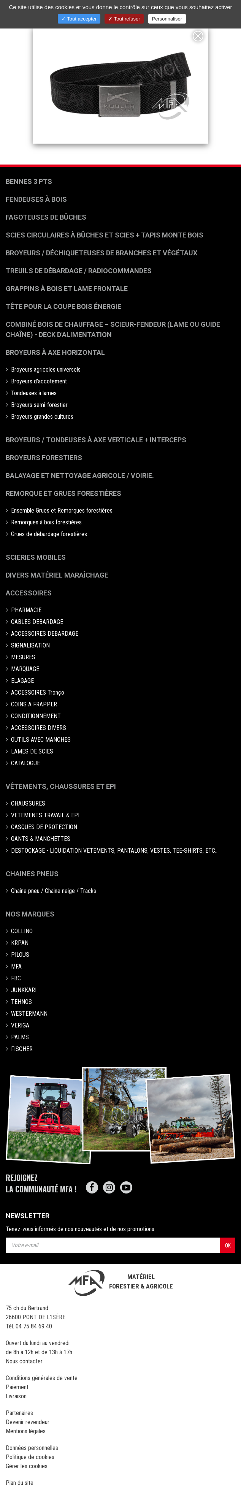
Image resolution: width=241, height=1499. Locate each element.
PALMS (20, 1037)
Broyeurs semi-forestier (39, 404)
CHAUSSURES (28, 803)
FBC (16, 978)
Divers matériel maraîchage (57, 575)
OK (228, 1245)
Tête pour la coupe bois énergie (64, 306)
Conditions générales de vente (42, 1378)
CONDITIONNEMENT (36, 716)
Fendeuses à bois (36, 199)
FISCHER (22, 1049)
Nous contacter (24, 1361)
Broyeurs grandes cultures (42, 416)
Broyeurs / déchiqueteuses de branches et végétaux (101, 253)
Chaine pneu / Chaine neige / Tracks (53, 890)
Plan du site (19, 1482)
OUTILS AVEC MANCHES (41, 739)
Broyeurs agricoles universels (46, 369)
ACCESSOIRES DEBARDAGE (44, 633)
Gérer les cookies (27, 1466)
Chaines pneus (32, 874)
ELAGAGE (22, 680)
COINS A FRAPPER (34, 704)
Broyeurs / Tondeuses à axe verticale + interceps (96, 440)
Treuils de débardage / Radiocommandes (79, 271)
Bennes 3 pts (29, 181)
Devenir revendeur (27, 1422)
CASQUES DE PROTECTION (44, 827)
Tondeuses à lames (34, 393)
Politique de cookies (30, 1457)
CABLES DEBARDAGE (37, 621)
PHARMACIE (26, 610)
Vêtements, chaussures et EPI (61, 786)
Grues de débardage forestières (49, 534)
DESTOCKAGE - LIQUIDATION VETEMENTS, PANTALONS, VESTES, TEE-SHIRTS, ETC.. (114, 850)
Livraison (16, 1396)
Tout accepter (79, 19)
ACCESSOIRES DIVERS (38, 727)
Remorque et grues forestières (63, 493)
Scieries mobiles (36, 557)
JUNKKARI (23, 990)
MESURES (23, 657)
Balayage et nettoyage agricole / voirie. (80, 476)
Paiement (17, 1387)
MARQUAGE (25, 669)
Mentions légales (26, 1431)
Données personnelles (32, 1448)
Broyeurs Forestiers (44, 458)
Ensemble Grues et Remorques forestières (62, 510)
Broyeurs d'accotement (39, 381)
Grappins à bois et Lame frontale (67, 289)
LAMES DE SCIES (32, 751)
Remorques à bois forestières (46, 522)
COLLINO (22, 931)
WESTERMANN (29, 1013)
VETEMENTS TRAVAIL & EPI (45, 815)
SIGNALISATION (30, 645)
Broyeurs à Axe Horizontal (55, 352)
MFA (16, 966)
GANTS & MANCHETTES (40, 838)
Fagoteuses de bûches (46, 217)
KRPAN (20, 943)
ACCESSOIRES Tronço (37, 692)
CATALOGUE (25, 763)
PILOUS (20, 954)
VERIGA (20, 1025)
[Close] (198, 36)
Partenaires (19, 1413)
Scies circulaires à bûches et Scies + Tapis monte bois (104, 235)
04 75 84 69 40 (34, 1326)
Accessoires (29, 593)
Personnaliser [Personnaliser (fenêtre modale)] (167, 19)
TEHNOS (21, 1001)
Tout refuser (124, 19)
